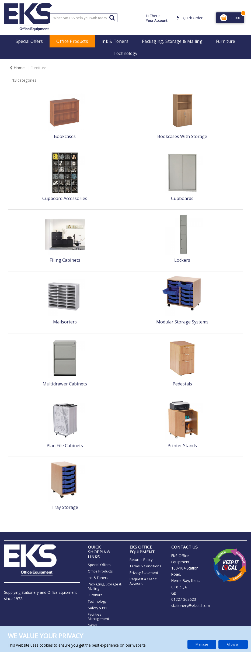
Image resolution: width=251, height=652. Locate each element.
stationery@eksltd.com (190, 605)
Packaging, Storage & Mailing (172, 41)
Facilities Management (98, 616)
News (92, 625)
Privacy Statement (144, 572)
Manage (202, 644)
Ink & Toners (115, 41)
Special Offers (29, 41)
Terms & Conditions (145, 566)
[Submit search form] (112, 17)
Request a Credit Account (143, 581)
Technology (125, 53)
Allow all (233, 644)
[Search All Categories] (83, 17)
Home (17, 67)
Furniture (225, 41)
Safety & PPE (98, 607)
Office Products (72, 41)
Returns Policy (141, 559)
